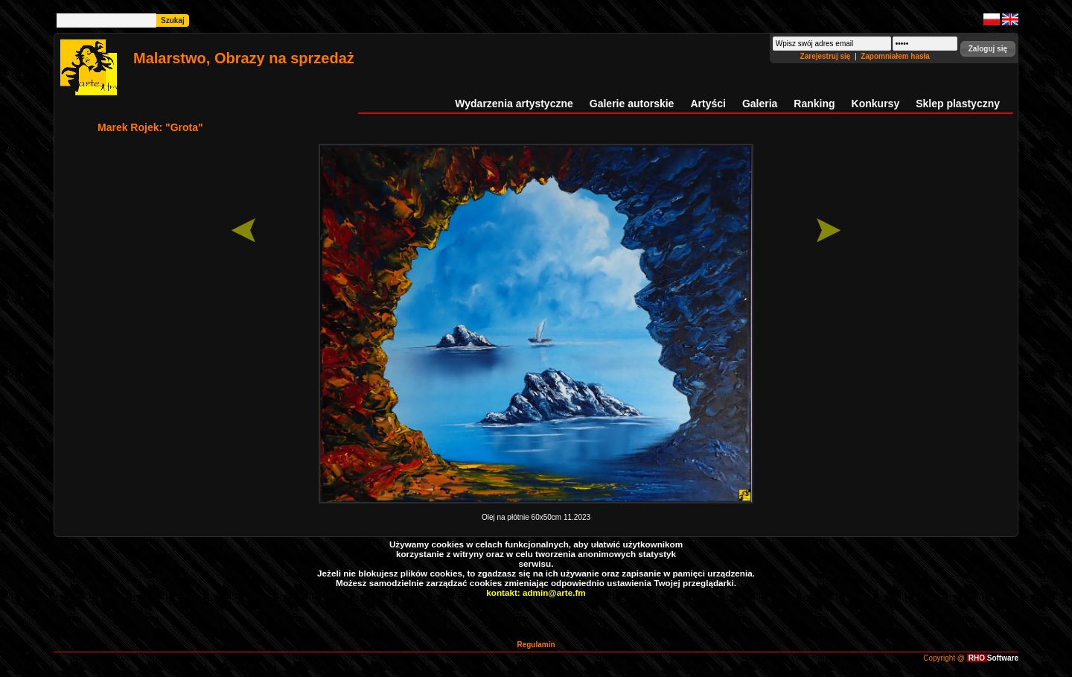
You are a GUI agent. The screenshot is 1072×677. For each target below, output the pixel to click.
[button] (987, 49)
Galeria (759, 103)
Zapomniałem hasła (895, 56)
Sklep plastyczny (958, 103)
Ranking (814, 103)
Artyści (707, 103)
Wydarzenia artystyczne (513, 103)
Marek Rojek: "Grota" (150, 127)
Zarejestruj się (826, 56)
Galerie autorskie (632, 103)
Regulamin (536, 645)
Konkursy (876, 103)
